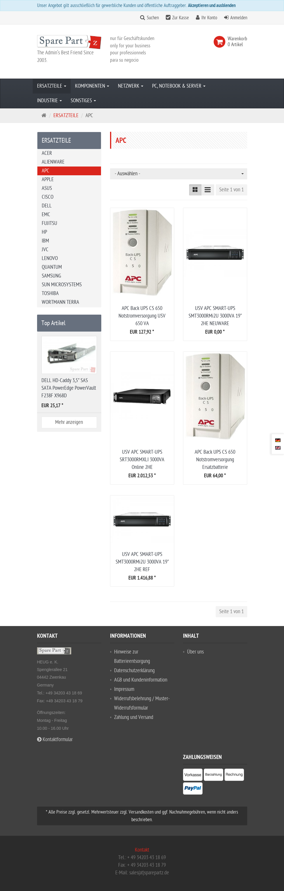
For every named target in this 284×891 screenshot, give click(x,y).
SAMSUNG (51, 276)
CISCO (47, 197)
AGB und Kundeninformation (140, 680)
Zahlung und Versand (133, 717)
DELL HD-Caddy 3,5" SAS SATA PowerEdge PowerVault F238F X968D (68, 388)
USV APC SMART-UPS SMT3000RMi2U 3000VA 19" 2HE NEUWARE (215, 316)
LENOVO (50, 258)
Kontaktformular (55, 739)
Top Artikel (53, 323)
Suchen (153, 17)
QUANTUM (52, 267)
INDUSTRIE (49, 101)
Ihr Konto (209, 17)
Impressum (124, 689)
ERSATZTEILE (51, 86)
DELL (47, 206)
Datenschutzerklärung (134, 671)
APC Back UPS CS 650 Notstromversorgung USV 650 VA (142, 316)
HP (44, 232)
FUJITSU (49, 223)
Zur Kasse (180, 17)
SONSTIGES (83, 101)
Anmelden (238, 17)
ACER (47, 153)
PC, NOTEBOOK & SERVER (178, 86)
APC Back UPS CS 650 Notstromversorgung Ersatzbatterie (215, 459)
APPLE (48, 179)
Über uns (195, 652)
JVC (45, 250)
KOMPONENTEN (92, 86)
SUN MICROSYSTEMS (62, 285)
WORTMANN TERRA (60, 302)
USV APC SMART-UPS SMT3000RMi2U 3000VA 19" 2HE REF (142, 562)
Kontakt (142, 850)
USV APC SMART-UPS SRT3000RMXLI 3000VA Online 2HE (142, 459)
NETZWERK (130, 86)
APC (45, 171)
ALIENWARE (53, 162)
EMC (46, 215)
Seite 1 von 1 (231, 190)
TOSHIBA (50, 293)
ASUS (47, 188)
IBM (45, 241)
